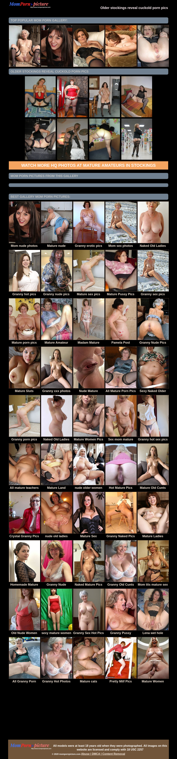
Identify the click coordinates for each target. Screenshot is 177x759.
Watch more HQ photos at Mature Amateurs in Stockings (88, 165)
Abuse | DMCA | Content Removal (103, 753)
